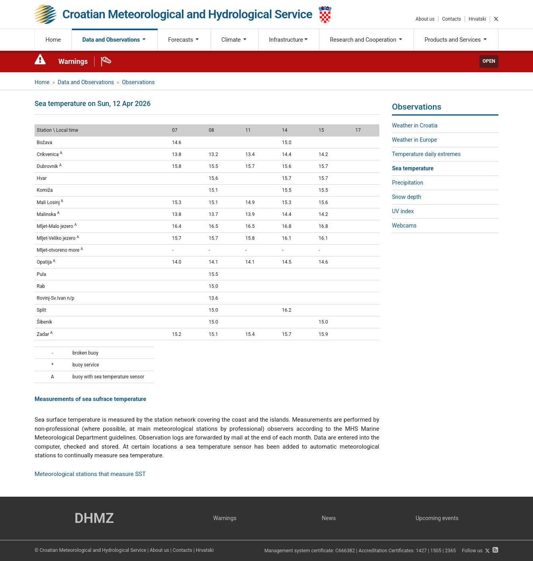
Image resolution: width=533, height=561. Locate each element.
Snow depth (406, 197)
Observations (138, 82)
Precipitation (407, 182)
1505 (436, 551)
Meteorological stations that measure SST (90, 474)
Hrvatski (477, 19)
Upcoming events (437, 518)
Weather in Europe (414, 140)
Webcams (404, 225)
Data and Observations (114, 39)
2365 (450, 551)
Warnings (73, 62)
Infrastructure (288, 39)
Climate (234, 39)
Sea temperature (413, 168)
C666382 (345, 551)
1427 (421, 551)
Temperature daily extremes (426, 154)
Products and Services (456, 39)
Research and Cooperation (366, 39)
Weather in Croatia (415, 125)
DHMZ (94, 518)
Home (53, 39)
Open (489, 61)
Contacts (451, 19)
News (329, 518)
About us (425, 19)
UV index (403, 211)
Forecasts (184, 39)
